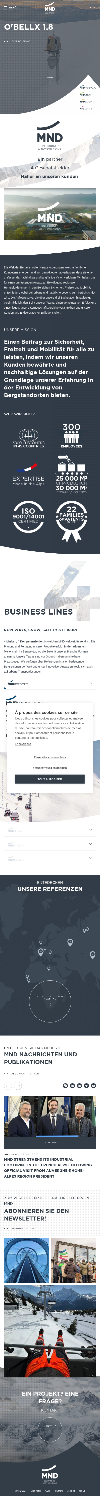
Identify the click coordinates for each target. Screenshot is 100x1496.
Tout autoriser (50, 779)
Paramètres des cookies (50, 757)
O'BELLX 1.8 (28, 27)
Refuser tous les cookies (50, 768)
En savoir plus (23, 743)
